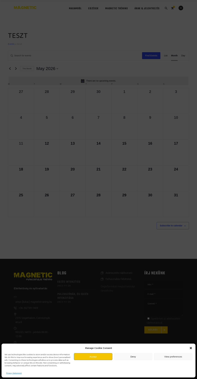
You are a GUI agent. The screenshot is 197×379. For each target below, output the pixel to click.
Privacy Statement (14, 373)
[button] (190, 348)
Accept (93, 356)
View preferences (173, 356)
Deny (133, 356)
